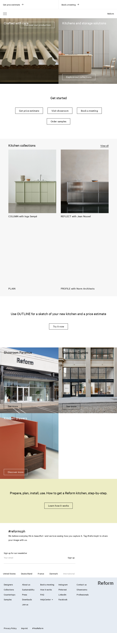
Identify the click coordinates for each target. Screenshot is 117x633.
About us (26, 584)
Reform (110, 13)
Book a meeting (89, 110)
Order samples (58, 121)
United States (9, 573)
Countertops (9, 594)
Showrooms (82, 589)
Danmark (54, 573)
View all (104, 145)
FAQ (42, 594)
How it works (46, 589)
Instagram (63, 584)
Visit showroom (60, 110)
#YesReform (37, 628)
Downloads (27, 599)
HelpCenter (46, 599)
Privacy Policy (10, 628)
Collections (9, 589)
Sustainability (28, 589)
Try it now (58, 326)
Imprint (24, 628)
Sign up (71, 557)
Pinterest (62, 589)
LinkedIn (62, 594)
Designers (8, 584)
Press (24, 594)
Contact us (82, 584)
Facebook (62, 599)
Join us (25, 604)
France (41, 573)
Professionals (83, 594)
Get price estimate (29, 110)
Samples (8, 599)
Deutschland (26, 573)
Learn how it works (58, 505)
